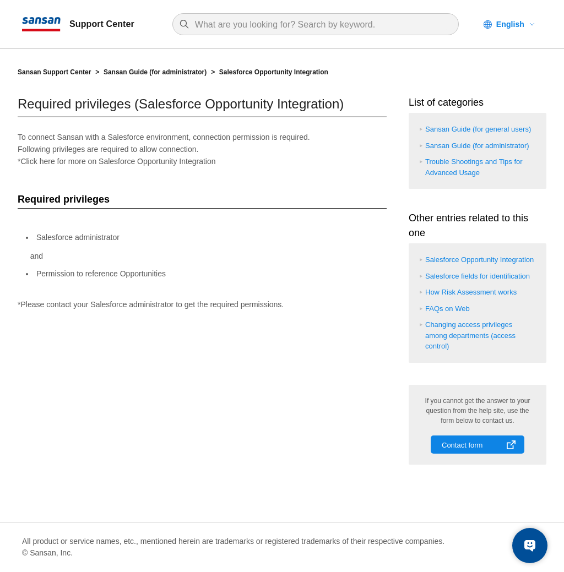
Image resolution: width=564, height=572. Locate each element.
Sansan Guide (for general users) (478, 129)
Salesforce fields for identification (477, 276)
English (510, 24)
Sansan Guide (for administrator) (155, 72)
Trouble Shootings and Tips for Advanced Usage (474, 167)
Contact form (462, 445)
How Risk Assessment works (471, 292)
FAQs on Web (447, 308)
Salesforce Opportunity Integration (273, 72)
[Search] (321, 25)
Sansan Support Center (54, 72)
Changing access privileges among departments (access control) (470, 335)
